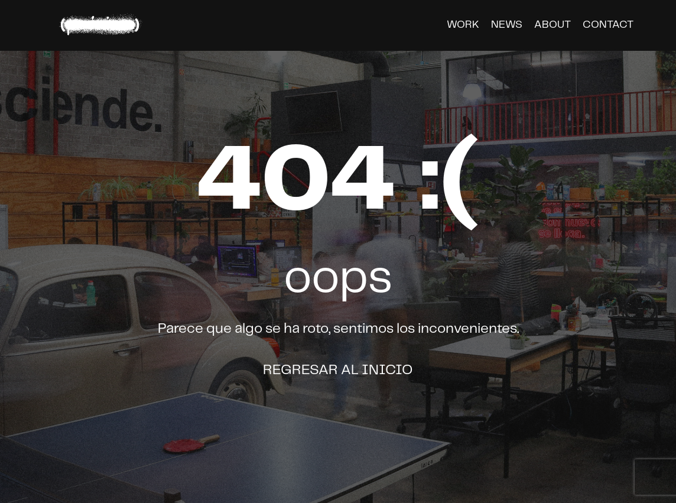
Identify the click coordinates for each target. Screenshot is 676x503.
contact (608, 25)
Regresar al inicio (338, 370)
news (506, 25)
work (463, 25)
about (552, 25)
